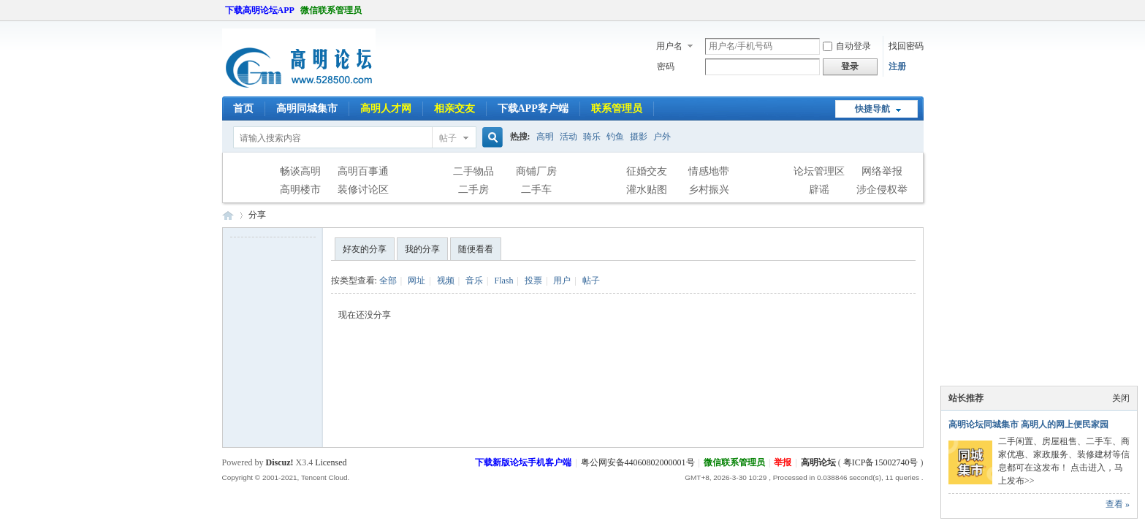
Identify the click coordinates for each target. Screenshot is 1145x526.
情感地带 (708, 171)
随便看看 (475, 249)
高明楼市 (300, 189)
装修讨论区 (363, 189)
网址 (416, 280)
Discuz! (280, 462)
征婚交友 (646, 171)
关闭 (1121, 398)
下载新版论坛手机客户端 (523, 462)
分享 (257, 215)
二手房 (473, 189)
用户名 (669, 46)
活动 (568, 137)
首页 (243, 108)
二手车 (536, 189)
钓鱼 (615, 137)
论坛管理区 (819, 171)
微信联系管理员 (331, 10)
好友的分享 (365, 249)
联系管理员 (616, 108)
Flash (503, 280)
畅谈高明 (300, 171)
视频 (445, 280)
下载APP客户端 (533, 108)
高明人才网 (385, 108)
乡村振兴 (708, 189)
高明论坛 (228, 215)
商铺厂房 (536, 171)
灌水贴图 (646, 189)
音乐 (474, 280)
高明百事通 (363, 171)
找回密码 (906, 46)
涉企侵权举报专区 (882, 191)
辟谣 (819, 189)
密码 (665, 66)
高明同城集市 (307, 108)
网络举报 (881, 171)
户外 (662, 137)
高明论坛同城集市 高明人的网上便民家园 (1028, 424)
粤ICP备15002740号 (880, 462)
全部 (388, 280)
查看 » (1118, 504)
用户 (562, 280)
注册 (897, 66)
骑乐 (592, 137)
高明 (545, 137)
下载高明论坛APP (259, 10)
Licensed (330, 462)
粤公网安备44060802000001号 (638, 462)
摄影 (638, 137)
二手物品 (473, 171)
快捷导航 (872, 109)
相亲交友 (454, 108)
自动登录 (847, 46)
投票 (533, 280)
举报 (782, 462)
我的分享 (422, 249)
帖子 (448, 138)
